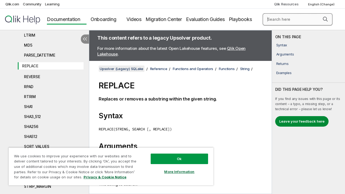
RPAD (28, 86)
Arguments (285, 54)
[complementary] (308, 112)
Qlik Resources (286, 4)
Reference (158, 69)
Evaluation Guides (205, 19)
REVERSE (32, 76)
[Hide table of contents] (85, 39)
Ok (175, 155)
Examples (284, 73)
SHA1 (28, 106)
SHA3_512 (32, 116)
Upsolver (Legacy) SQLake (121, 69)
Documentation (63, 19)
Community (32, 4)
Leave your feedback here (302, 121)
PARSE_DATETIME (39, 55)
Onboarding (103, 19)
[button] (325, 19)
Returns (282, 63)
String (245, 69)
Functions (227, 69)
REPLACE (30, 66)
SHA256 (31, 126)
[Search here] (297, 19)
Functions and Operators (193, 69)
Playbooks (240, 19)
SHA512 (30, 136)
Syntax (281, 45)
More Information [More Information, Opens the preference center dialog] (175, 167)
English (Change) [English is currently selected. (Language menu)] (321, 4)
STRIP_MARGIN (37, 186)
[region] (109, 164)
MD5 (28, 45)
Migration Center (164, 19)
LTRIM (29, 35)
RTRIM (30, 96)
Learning (52, 4)
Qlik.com (12, 4)
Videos (134, 19)
